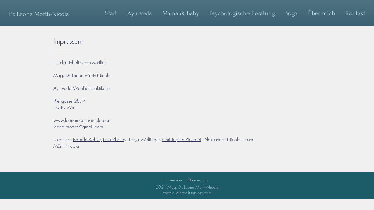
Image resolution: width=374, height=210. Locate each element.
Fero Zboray (114, 139)
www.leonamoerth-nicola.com (82, 120)
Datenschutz (198, 180)
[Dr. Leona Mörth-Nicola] (39, 14)
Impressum (173, 180)
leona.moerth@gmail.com (78, 126)
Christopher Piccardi (181, 139)
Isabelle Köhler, (87, 139)
